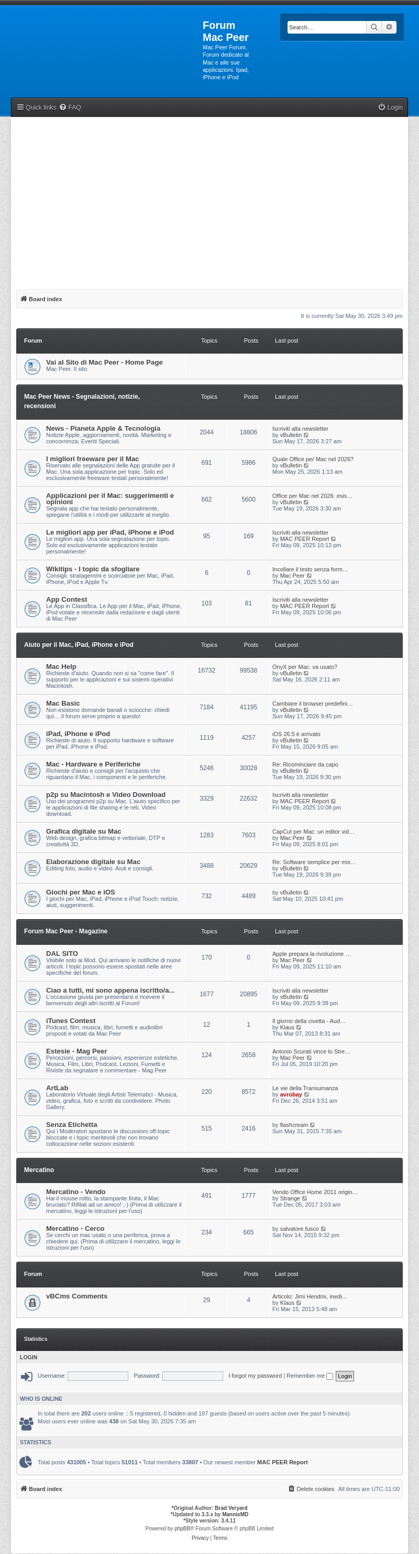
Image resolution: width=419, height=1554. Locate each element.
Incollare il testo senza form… (310, 569)
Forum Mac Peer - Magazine (65, 931)
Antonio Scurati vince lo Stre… (311, 1051)
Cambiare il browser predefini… (312, 703)
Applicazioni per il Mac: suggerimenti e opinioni (110, 499)
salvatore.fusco (299, 1229)
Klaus (287, 1027)
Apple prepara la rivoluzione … (311, 954)
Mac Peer (292, 575)
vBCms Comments (76, 1296)
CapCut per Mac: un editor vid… (313, 831)
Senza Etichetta (71, 1125)
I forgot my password (255, 1375)
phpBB (182, 1528)
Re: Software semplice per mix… (314, 862)
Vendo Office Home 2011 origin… (315, 1192)
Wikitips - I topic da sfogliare (93, 569)
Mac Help (61, 666)
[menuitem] (70, 108)
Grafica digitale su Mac (84, 831)
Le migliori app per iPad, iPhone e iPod (110, 532)
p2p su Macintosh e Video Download (106, 795)
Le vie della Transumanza (305, 1088)
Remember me (309, 1375)
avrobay (291, 1094)
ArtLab (57, 1088)
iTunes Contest (70, 1021)
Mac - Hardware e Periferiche (93, 764)
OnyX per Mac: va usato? (304, 667)
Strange (290, 1198)
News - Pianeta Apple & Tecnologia (103, 428)
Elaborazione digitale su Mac (93, 862)
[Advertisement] (209, 200)
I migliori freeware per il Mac (92, 459)
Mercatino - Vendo (76, 1192)
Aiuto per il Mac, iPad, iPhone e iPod (79, 644)
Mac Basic (63, 703)
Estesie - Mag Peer (76, 1051)
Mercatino (39, 1170)
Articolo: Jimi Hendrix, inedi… (310, 1296)
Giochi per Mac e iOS (80, 892)
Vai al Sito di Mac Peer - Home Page (104, 362)
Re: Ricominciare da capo (305, 764)
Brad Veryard (231, 1508)
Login (28, 1357)
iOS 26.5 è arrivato (296, 734)
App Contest (66, 599)
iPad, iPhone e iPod (78, 734)
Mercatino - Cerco (75, 1228)
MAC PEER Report (304, 539)
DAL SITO (62, 953)
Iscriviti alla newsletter (300, 428)
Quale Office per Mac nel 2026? (313, 459)
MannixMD (235, 1514)
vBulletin (291, 435)
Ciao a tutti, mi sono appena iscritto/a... (110, 990)
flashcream (294, 1125)
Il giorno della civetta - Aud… (309, 1021)
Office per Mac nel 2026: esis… (312, 496)
